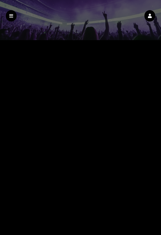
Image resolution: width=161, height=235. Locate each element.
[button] (149, 16)
